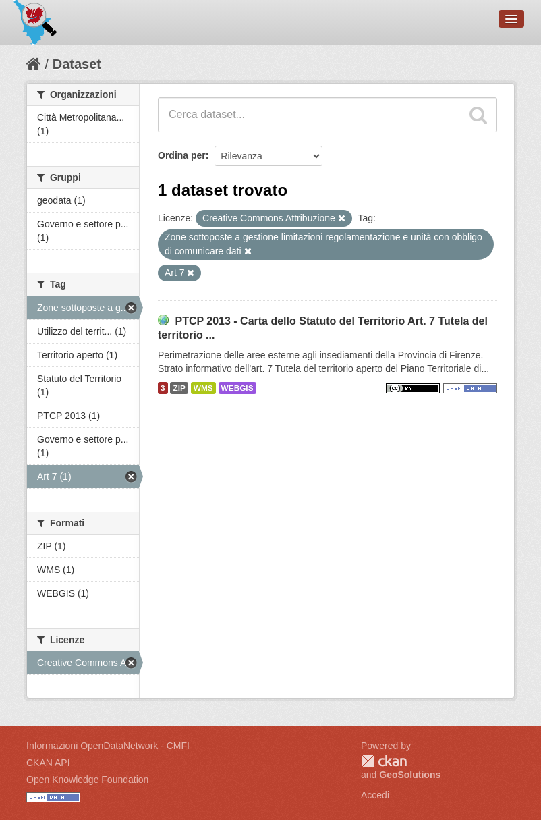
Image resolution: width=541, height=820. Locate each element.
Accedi (375, 795)
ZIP (179, 388)
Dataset (77, 64)
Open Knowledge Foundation (87, 779)
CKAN (384, 761)
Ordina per (182, 155)
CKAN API (48, 762)
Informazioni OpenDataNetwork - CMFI (108, 745)
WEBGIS (237, 388)
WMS (203, 388)
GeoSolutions (409, 774)
